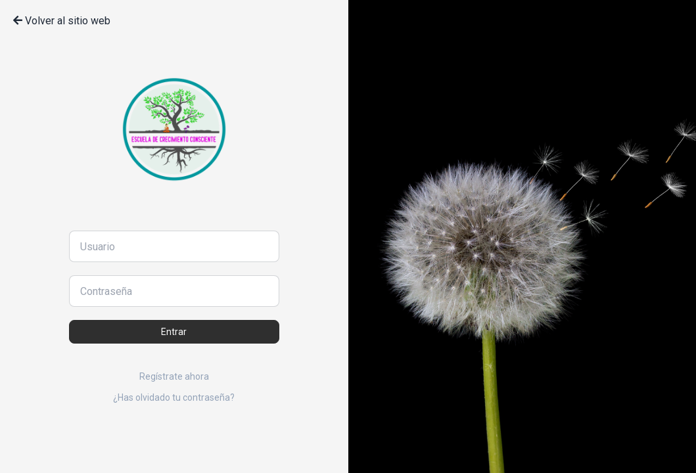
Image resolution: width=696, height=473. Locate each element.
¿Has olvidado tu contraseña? (174, 397)
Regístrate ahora (174, 376)
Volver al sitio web (61, 20)
